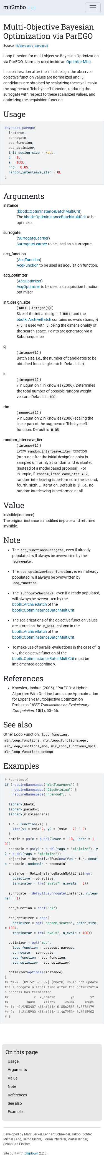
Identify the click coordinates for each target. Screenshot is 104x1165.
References (17, 1095)
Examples (16, 1111)
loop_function (54, 734)
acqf (41, 908)
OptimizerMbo (78, 61)
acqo (43, 918)
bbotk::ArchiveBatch (34, 319)
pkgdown (31, 1153)
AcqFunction (29, 260)
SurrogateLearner (33, 238)
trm (41, 883)
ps (28, 839)
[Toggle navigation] (93, 7)
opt (39, 923)
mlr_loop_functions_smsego (28, 752)
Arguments (17, 1069)
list (16, 829)
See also (15, 1103)
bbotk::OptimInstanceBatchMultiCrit (49, 211)
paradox (31, 809)
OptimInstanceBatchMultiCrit (56, 873)
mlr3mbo (14, 7)
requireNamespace (28, 784)
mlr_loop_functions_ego (64, 740)
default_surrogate (48, 893)
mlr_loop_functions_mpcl (73, 746)
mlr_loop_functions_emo (25, 746)
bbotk (29, 804)
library (15, 804)
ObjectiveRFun (44, 859)
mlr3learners (35, 814)
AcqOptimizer (29, 281)
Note (12, 1086)
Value (12, 1078)
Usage (13, 1061)
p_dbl (44, 839)
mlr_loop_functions (21, 740)
